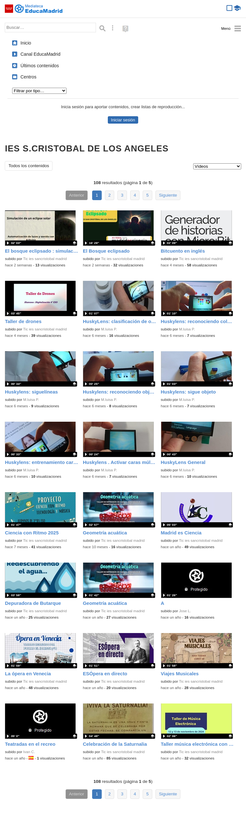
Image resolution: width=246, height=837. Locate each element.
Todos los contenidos (28, 165)
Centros (28, 76)
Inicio (25, 42)
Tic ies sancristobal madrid (45, 259)
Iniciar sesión (123, 120)
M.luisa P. (109, 329)
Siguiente (168, 195)
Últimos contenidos (39, 65)
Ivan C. (29, 752)
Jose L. (185, 611)
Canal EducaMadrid (40, 54)
